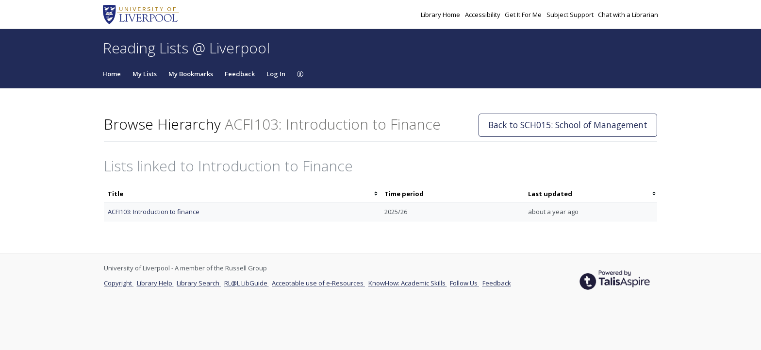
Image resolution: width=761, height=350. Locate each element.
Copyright (118, 283)
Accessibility (483, 14)
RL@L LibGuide (246, 283)
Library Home (441, 14)
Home (111, 73)
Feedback (240, 73)
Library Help (155, 283)
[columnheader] (242, 194)
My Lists (144, 73)
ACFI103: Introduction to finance (153, 211)
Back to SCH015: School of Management (567, 125)
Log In (275, 73)
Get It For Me (524, 14)
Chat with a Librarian (628, 14)
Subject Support (570, 14)
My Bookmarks (190, 73)
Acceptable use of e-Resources (318, 283)
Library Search (199, 283)
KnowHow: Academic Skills (407, 283)
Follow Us (464, 283)
